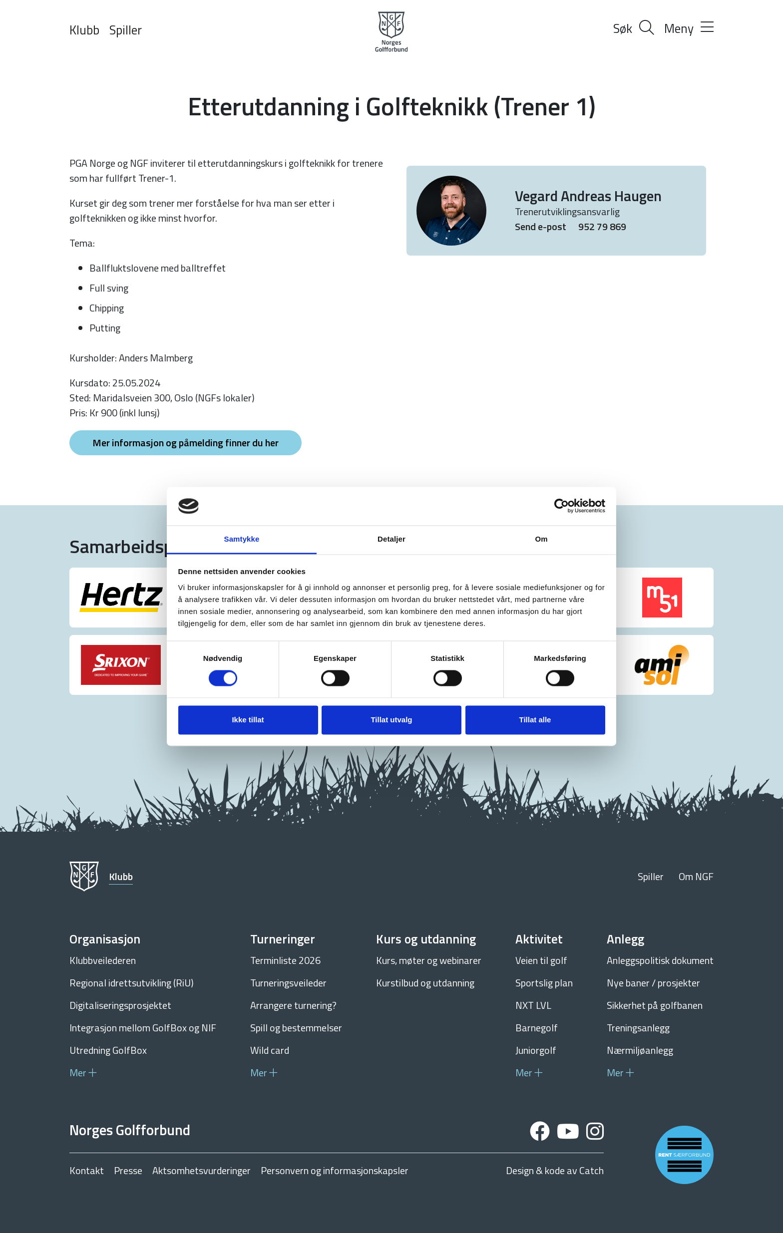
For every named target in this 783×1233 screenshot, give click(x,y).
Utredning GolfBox (108, 1050)
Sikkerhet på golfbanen (655, 1005)
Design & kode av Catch (555, 1170)
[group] (121, 597)
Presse (128, 1170)
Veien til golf (541, 960)
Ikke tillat (248, 719)
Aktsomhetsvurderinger (201, 1170)
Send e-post (541, 226)
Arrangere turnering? (293, 1005)
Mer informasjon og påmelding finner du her (185, 442)
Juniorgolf (535, 1050)
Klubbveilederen (102, 960)
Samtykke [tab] (242, 539)
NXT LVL (533, 1005)
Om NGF (696, 876)
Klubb (84, 29)
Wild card (269, 1050)
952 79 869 (602, 226)
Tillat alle (535, 719)
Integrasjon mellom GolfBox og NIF (142, 1027)
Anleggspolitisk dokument (660, 960)
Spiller (125, 29)
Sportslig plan (544, 982)
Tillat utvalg (391, 719)
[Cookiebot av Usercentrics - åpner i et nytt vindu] (561, 506)
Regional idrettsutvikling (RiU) (131, 982)
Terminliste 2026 (285, 960)
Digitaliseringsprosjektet (120, 1005)
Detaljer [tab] (391, 539)
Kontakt (86, 1170)
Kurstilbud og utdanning (425, 982)
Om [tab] (541, 539)
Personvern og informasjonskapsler (334, 1170)
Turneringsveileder (288, 982)
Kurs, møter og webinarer (428, 960)
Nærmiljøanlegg (640, 1050)
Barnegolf (536, 1027)
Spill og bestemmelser (296, 1027)
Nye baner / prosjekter (653, 982)
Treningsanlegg (638, 1027)
